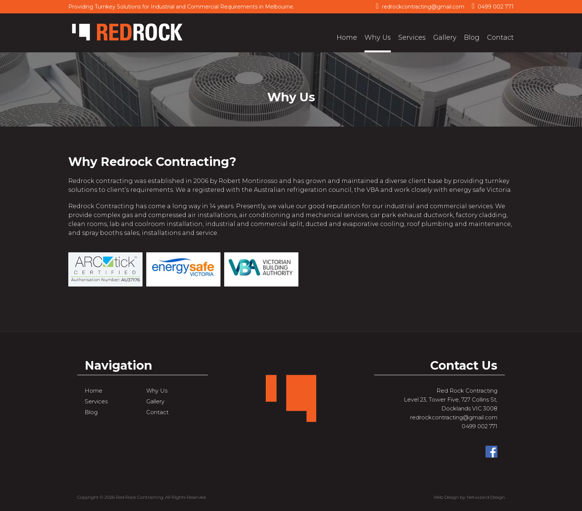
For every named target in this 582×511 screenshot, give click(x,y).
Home (347, 37)
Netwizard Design (486, 497)
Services (412, 37)
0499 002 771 (493, 6)
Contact (500, 37)
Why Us (377, 37)
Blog (472, 37)
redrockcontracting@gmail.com (420, 6)
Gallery (445, 37)
